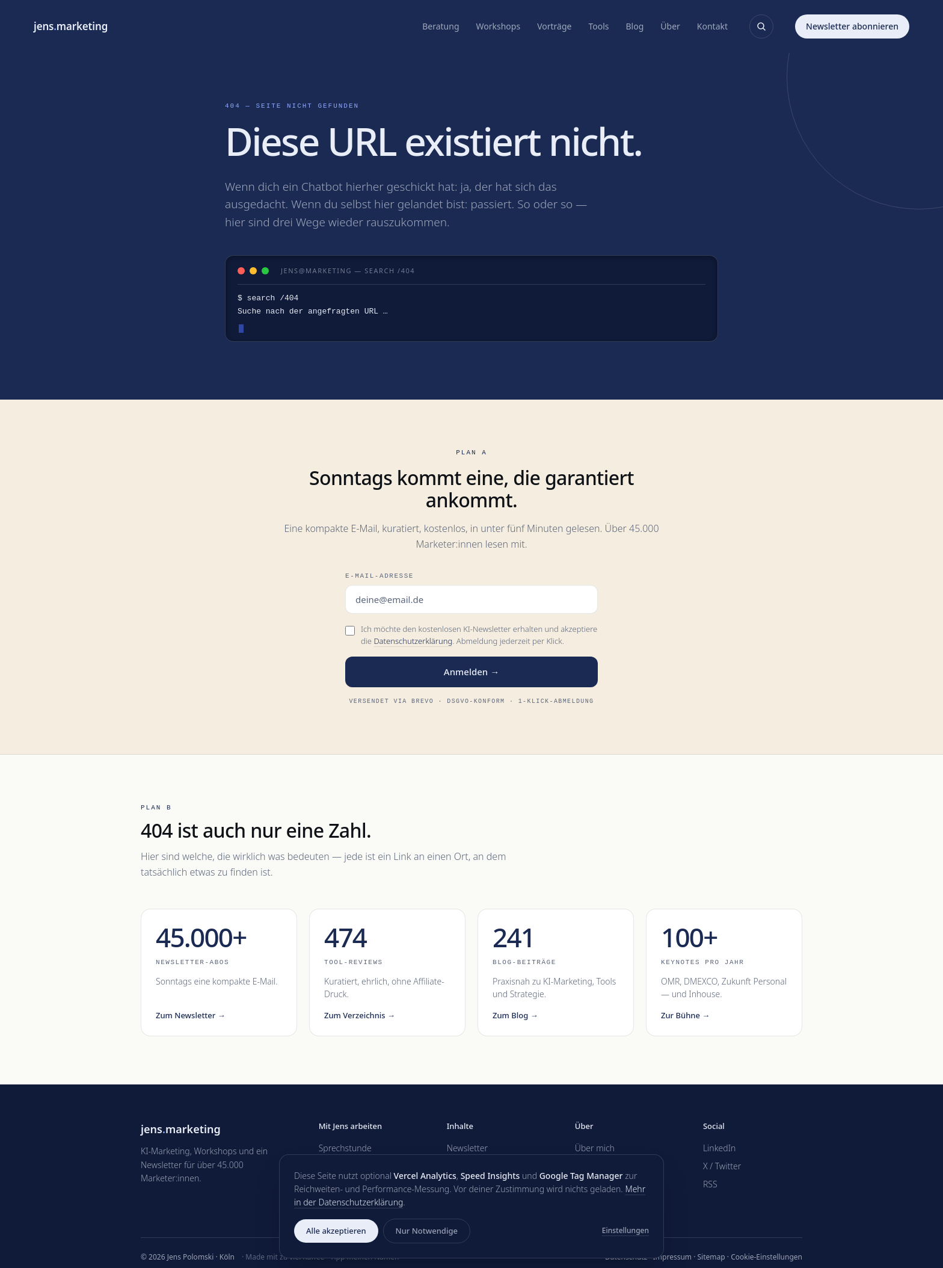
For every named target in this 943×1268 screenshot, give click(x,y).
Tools (598, 26)
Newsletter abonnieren (852, 26)
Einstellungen (625, 1230)
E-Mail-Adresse (379, 575)
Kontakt (712, 26)
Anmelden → (471, 672)
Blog (635, 26)
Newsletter (467, 1148)
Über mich (595, 1148)
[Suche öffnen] (761, 26)
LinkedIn (719, 1148)
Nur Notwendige (427, 1230)
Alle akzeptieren (336, 1230)
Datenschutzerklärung (412, 641)
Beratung (440, 26)
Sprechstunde (345, 1148)
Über (670, 26)
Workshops (498, 26)
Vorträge (554, 26)
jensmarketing (71, 26)
